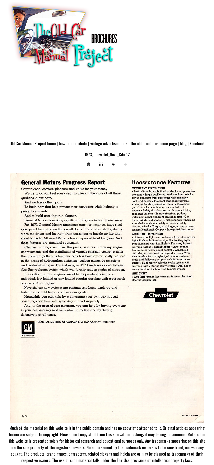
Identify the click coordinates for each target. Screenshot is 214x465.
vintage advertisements (108, 143)
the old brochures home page (154, 143)
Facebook (197, 143)
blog (183, 143)
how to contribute (73, 143)
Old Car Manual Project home (33, 143)
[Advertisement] (107, 106)
